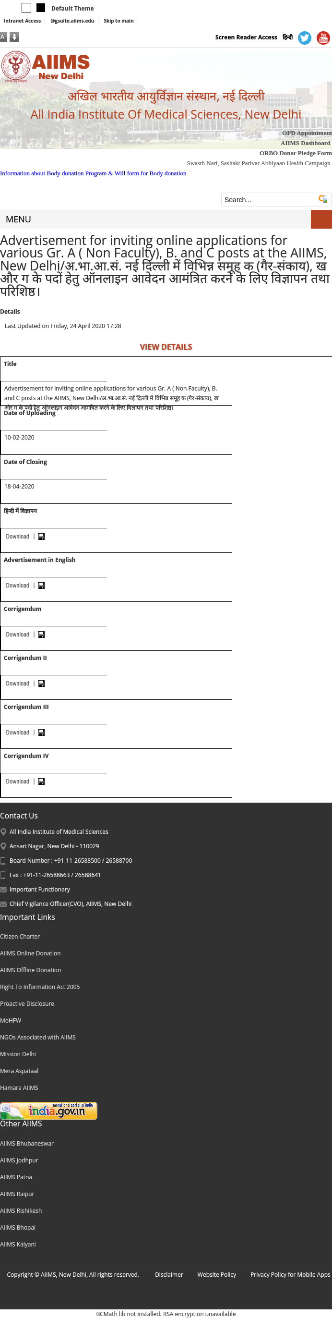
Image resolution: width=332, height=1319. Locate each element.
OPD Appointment (307, 132)
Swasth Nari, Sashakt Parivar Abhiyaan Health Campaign (258, 163)
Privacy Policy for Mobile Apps (290, 1274)
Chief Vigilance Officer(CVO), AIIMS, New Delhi (70, 904)
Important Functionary (40, 889)
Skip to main (118, 20)
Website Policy (217, 1274)
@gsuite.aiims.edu (72, 20)
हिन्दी (288, 37)
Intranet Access (22, 20)
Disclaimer (169, 1274)
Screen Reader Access (246, 37)
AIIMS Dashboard (306, 143)
